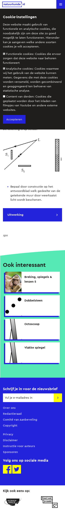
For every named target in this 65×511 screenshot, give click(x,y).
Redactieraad (12, 414)
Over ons (9, 408)
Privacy (8, 434)
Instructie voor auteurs (19, 446)
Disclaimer (10, 440)
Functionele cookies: (32, 58)
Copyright (10, 425)
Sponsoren (10, 452)
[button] (60, 4)
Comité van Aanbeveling (20, 419)
